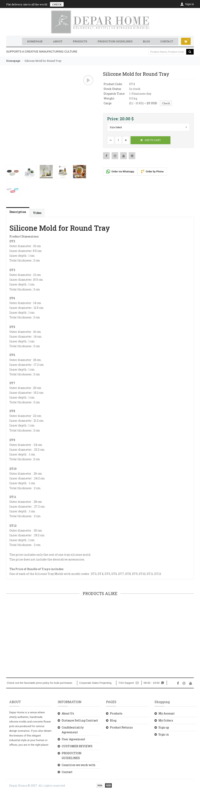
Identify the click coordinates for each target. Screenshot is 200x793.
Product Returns (121, 727)
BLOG (146, 41)
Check (166, 103)
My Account (166, 713)
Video (37, 213)
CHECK (57, 4)
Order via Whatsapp (120, 171)
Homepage (13, 60)
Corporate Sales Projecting (95, 682)
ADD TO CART (150, 139)
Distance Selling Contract (80, 720)
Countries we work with (78, 765)
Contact (67, 772)
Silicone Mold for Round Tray (43, 60)
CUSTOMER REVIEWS (77, 746)
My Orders (165, 720)
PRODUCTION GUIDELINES (115, 41)
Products (116, 713)
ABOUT (57, 41)
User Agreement (73, 739)
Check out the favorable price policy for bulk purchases (39, 682)
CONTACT (166, 41)
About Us (68, 713)
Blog (113, 720)
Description (17, 212)
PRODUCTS (80, 41)
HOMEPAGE (35, 41)
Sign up (163, 727)
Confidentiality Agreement (73, 729)
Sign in (163, 734)
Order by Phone (152, 171)
